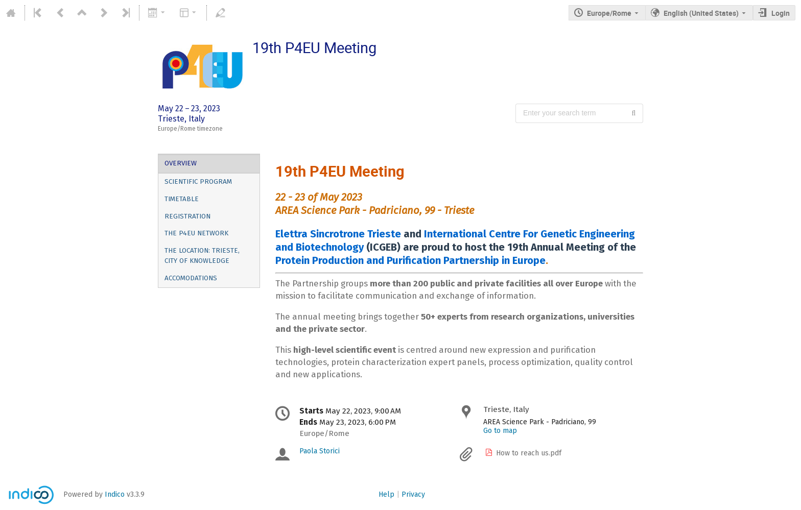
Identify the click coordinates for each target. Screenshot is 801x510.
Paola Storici (319, 451)
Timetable (181, 199)
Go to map (500, 430)
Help (386, 494)
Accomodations (190, 278)
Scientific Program (198, 182)
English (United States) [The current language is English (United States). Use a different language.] (701, 13)
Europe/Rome (609, 13)
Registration (187, 216)
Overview (180, 163)
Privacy (413, 494)
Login (780, 13)
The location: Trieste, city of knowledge (202, 256)
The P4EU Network (196, 233)
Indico (115, 494)
